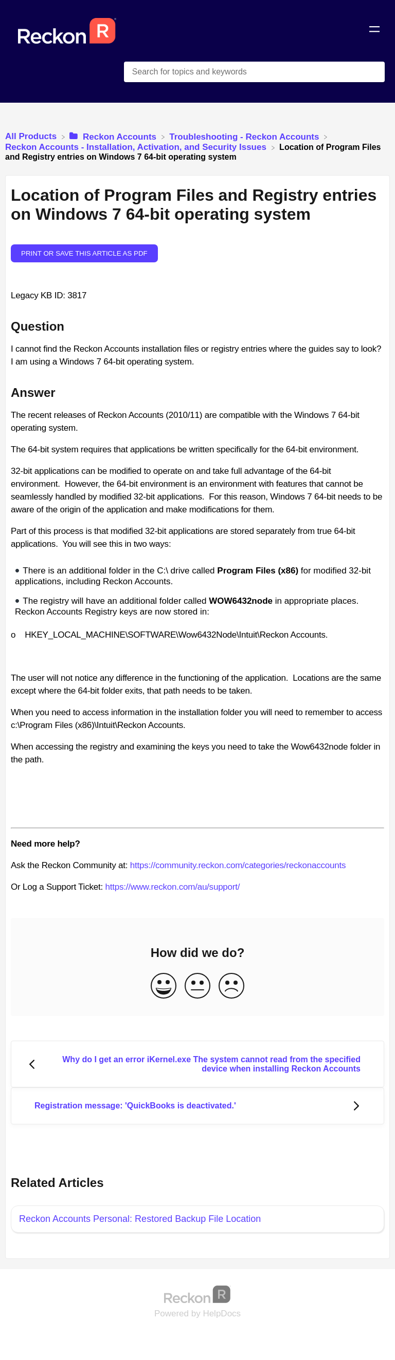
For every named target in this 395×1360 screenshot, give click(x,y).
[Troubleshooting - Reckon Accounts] (245, 136)
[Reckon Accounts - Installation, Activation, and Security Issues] (137, 147)
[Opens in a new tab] (197, 1294)
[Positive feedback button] (163, 986)
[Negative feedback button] (231, 986)
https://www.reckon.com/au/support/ (172, 887)
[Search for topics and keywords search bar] (254, 72)
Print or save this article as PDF (84, 253)
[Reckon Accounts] (113, 136)
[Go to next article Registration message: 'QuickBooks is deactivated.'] (197, 1106)
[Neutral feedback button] (197, 986)
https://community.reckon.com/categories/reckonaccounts (238, 865)
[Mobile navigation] (374, 31)
